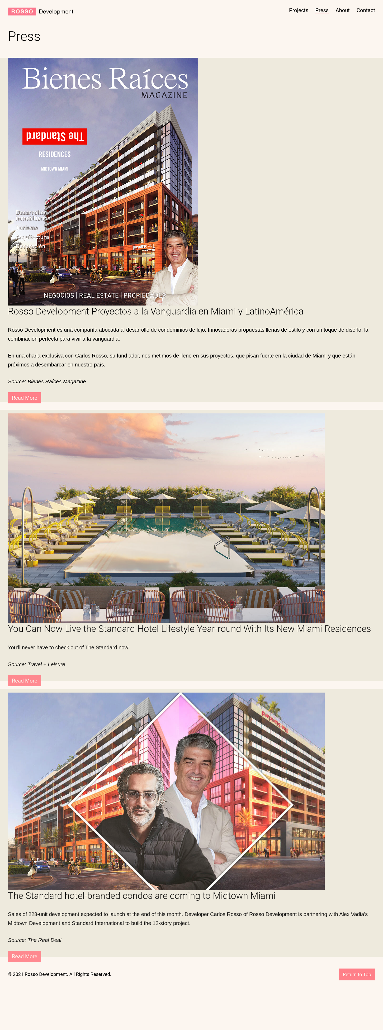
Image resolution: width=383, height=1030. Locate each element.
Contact (366, 10)
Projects (298, 10)
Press (322, 10)
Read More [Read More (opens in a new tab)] (24, 398)
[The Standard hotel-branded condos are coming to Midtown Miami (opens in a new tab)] (191, 906)
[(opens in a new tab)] (103, 181)
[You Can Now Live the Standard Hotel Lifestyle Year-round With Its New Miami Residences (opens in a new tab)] (191, 639)
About (342, 10)
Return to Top (357, 974)
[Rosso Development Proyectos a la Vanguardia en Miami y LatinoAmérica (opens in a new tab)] (191, 312)
